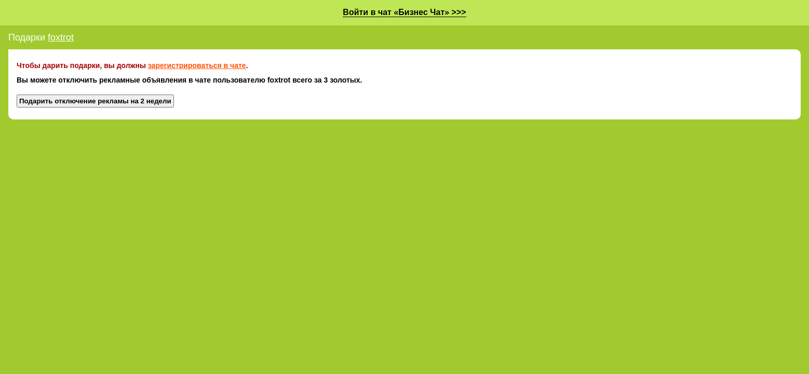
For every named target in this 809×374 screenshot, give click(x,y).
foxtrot (61, 37)
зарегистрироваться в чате (197, 65)
